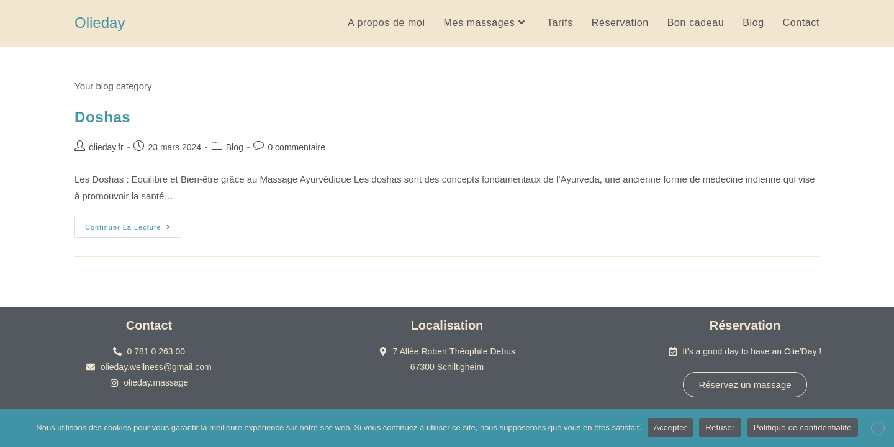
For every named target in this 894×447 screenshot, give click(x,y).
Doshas (102, 117)
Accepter (670, 427)
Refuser (719, 427)
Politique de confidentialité (803, 427)
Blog (234, 147)
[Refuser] (878, 428)
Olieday (99, 22)
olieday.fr (106, 147)
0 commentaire (296, 147)
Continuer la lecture (133, 224)
